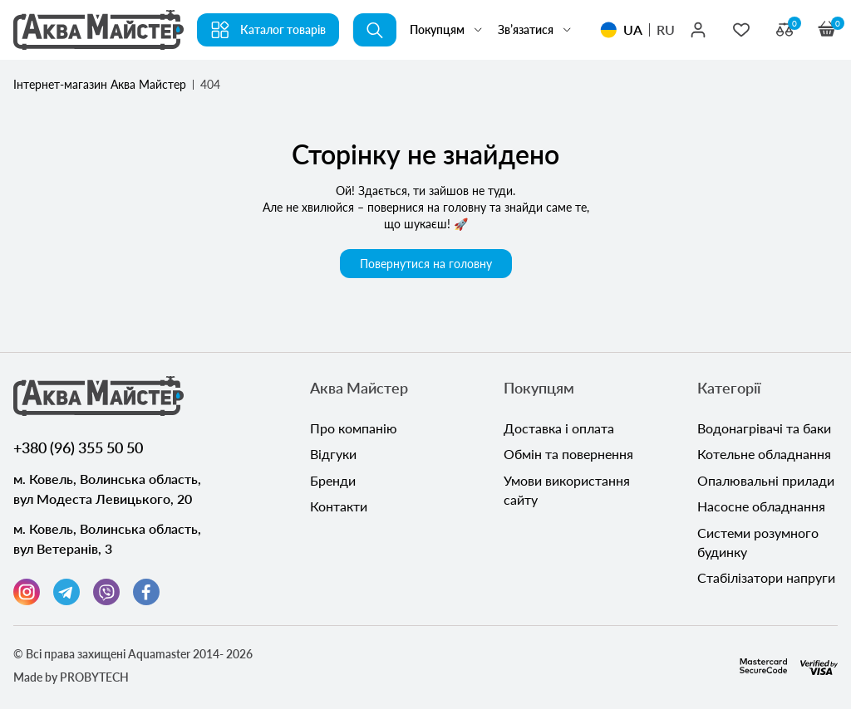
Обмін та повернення (568, 455)
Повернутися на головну (426, 264)
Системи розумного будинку (758, 545)
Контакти (338, 508)
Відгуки (333, 455)
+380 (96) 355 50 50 (78, 447)
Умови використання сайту (567, 492)
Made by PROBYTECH (71, 677)
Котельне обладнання (764, 455)
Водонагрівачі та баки (764, 429)
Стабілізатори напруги (766, 581)
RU (666, 29)
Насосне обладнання (761, 508)
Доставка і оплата (559, 429)
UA (632, 29)
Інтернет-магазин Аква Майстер (99, 84)
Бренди (333, 482)
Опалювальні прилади (765, 482)
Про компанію (353, 429)
